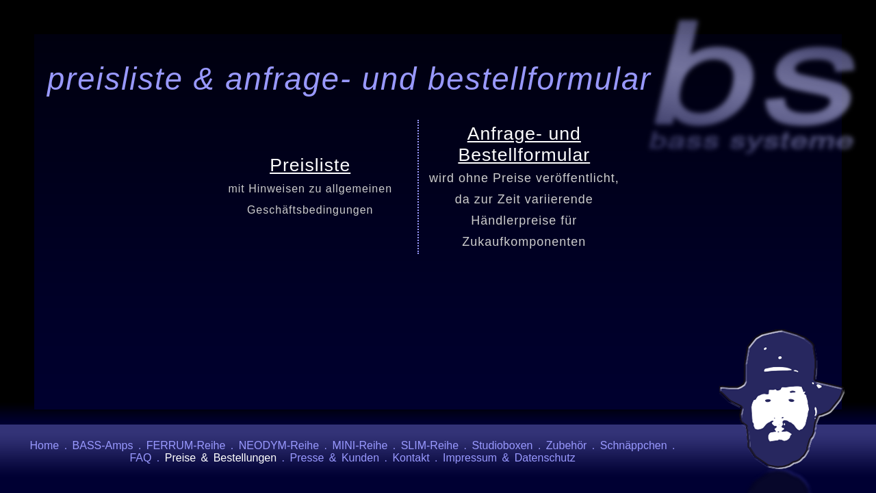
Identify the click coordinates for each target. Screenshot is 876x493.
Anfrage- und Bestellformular (524, 144)
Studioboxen (502, 445)
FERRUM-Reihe (186, 445)
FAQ (140, 458)
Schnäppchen (633, 445)
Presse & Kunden (335, 458)
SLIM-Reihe (430, 445)
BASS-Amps (103, 445)
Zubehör (566, 445)
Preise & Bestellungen (220, 458)
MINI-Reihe (359, 445)
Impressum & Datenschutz (509, 458)
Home (45, 445)
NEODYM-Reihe (279, 445)
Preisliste (310, 165)
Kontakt (410, 458)
